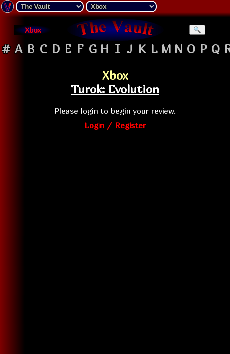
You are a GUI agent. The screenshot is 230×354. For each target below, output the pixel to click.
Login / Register (115, 125)
